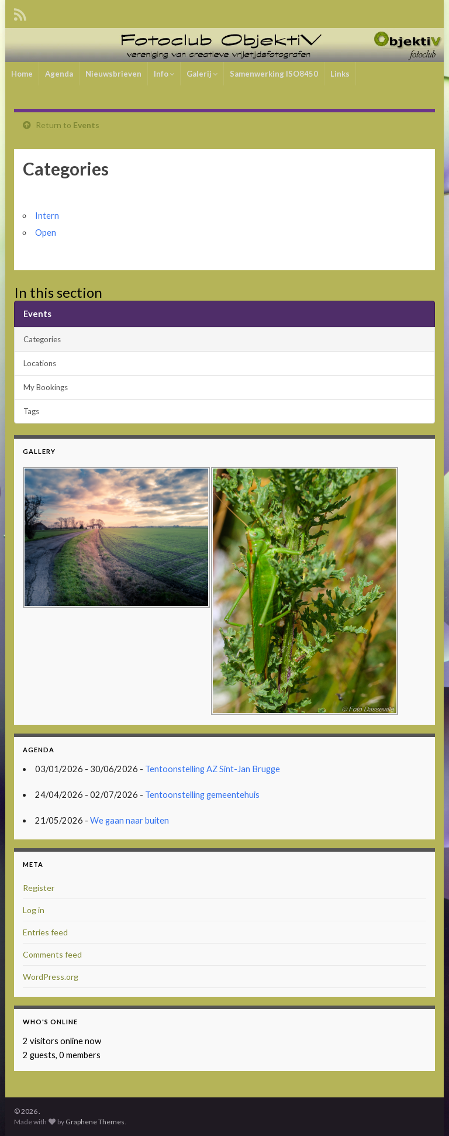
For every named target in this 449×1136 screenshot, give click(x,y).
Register (38, 888)
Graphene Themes (95, 1121)
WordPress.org (50, 977)
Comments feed (52, 954)
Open (45, 232)
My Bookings (45, 387)
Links (340, 73)
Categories (42, 339)
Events (86, 125)
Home (22, 73)
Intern (47, 216)
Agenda (59, 73)
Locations (39, 363)
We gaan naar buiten (129, 820)
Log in (33, 910)
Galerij (201, 73)
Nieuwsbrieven (113, 73)
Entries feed (45, 932)
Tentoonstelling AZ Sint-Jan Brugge (212, 769)
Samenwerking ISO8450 (274, 73)
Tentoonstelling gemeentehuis (202, 795)
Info (164, 73)
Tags (31, 411)
